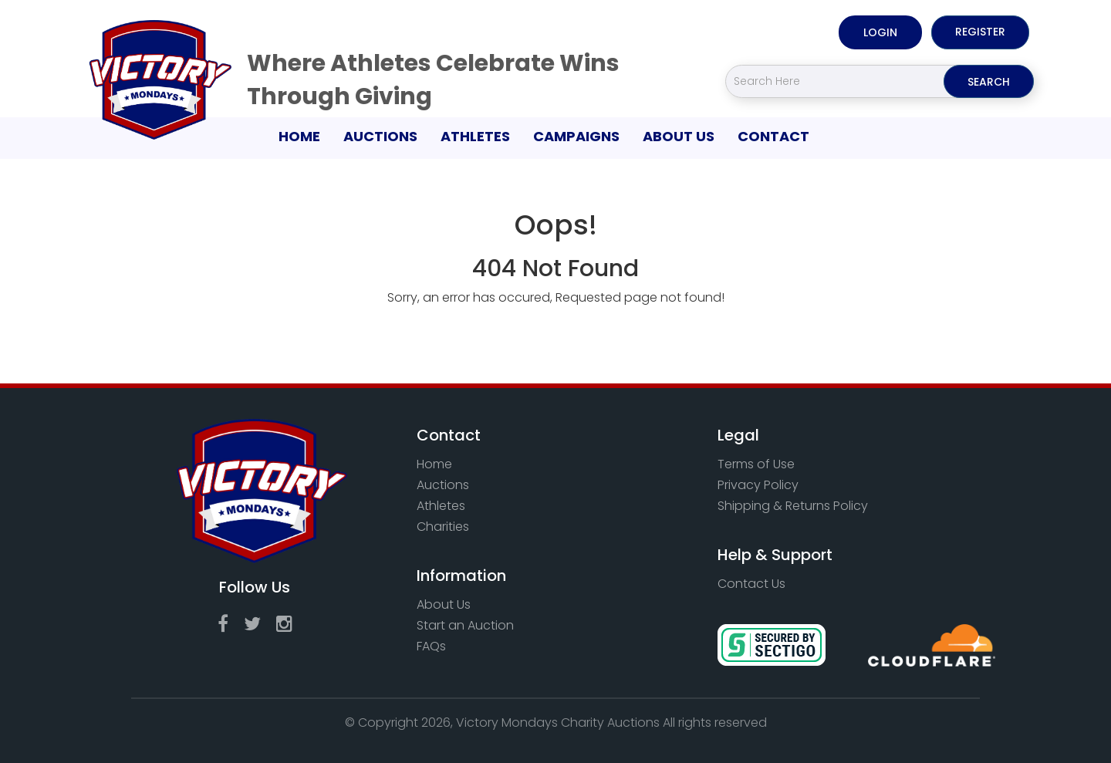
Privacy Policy (758, 485)
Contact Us (751, 584)
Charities (443, 526)
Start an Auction (465, 625)
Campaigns (576, 136)
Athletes (475, 136)
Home (305, 136)
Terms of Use (756, 464)
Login (880, 32)
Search (988, 81)
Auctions (380, 136)
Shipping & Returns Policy (793, 506)
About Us (678, 136)
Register (980, 31)
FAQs (431, 646)
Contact (773, 136)
